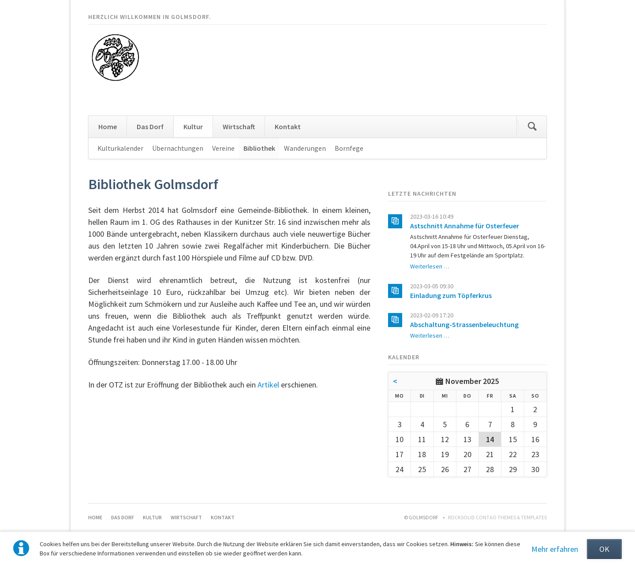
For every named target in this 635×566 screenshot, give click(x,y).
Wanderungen (305, 148)
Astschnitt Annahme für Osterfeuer (464, 225)
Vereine (223, 148)
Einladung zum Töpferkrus (451, 295)
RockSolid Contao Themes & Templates (497, 517)
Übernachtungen (177, 148)
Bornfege (349, 148)
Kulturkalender (120, 148)
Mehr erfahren (554, 549)
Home (107, 126)
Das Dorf (150, 126)
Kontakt (288, 126)
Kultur (193, 126)
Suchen (532, 126)
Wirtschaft (239, 126)
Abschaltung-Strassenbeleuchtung (464, 324)
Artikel (268, 385)
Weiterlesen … (429, 266)
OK (604, 549)
